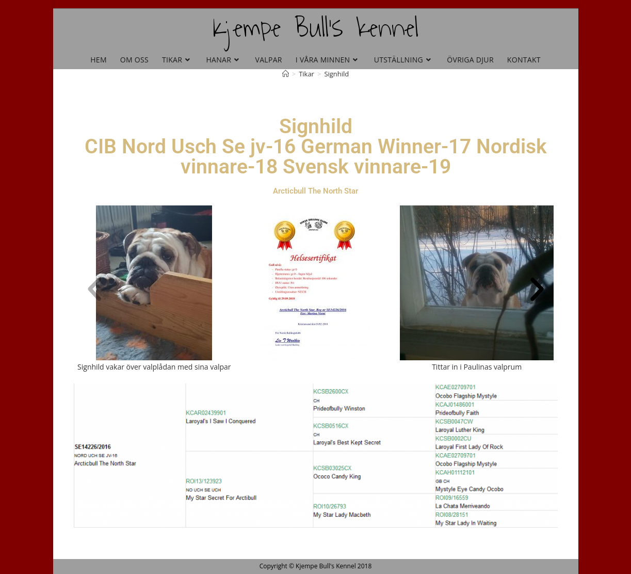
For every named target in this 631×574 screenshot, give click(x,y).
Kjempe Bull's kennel (315, 28)
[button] (94, 289)
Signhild (336, 73)
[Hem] (285, 73)
